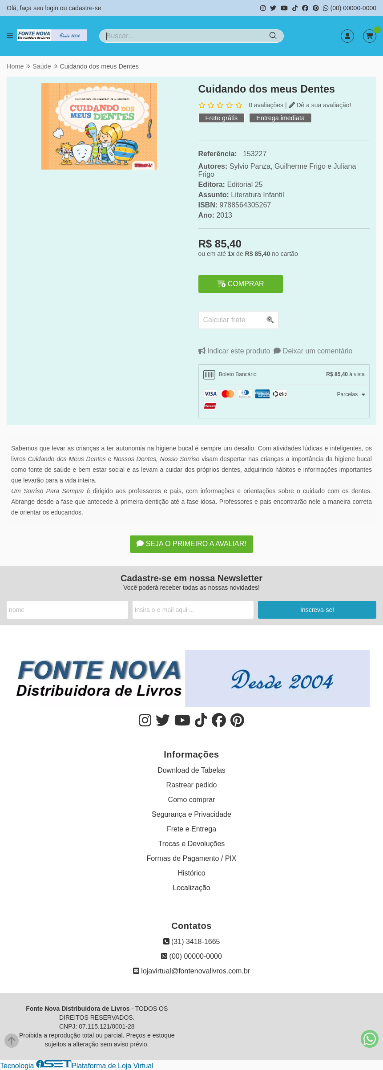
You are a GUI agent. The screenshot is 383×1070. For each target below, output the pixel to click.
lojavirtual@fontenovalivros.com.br (191, 971)
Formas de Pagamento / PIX (192, 858)
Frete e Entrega (191, 829)
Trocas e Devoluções (191, 843)
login (52, 8)
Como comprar (191, 799)
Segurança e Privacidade (191, 814)
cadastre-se (85, 8)
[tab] (284, 375)
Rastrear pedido (191, 785)
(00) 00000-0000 (349, 8)
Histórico (191, 873)
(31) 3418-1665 (191, 941)
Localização (191, 888)
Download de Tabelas (191, 770)
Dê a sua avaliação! (320, 105)
